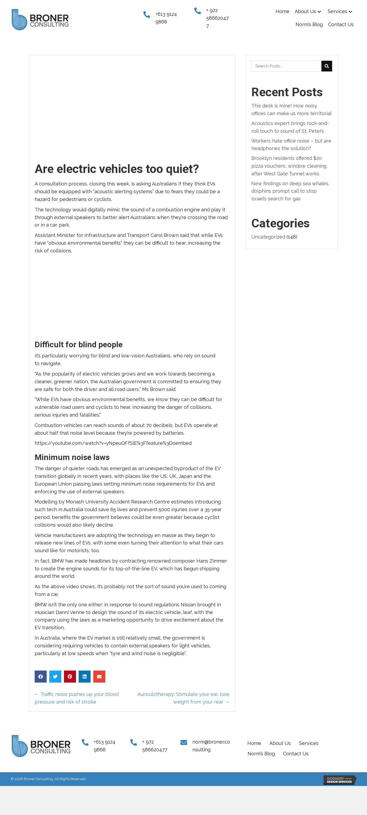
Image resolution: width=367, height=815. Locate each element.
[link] (282, 11)
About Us (280, 743)
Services (308, 743)
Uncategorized (268, 237)
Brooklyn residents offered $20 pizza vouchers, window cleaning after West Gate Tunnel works (288, 165)
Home (254, 743)
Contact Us (296, 753)
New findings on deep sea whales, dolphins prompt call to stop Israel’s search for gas (290, 191)
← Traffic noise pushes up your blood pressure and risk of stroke (77, 698)
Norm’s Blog (261, 753)
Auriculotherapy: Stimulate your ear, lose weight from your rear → (183, 698)
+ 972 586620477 (217, 18)
